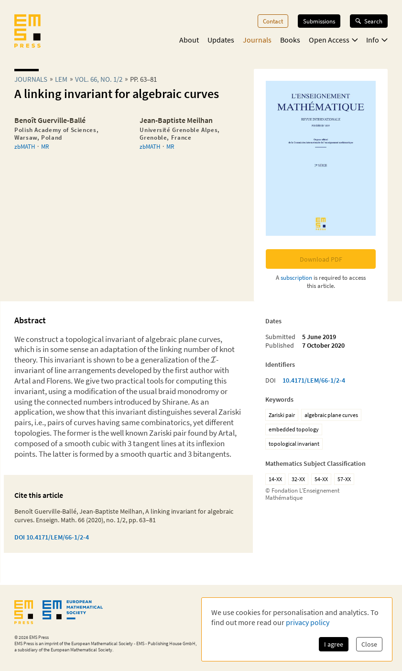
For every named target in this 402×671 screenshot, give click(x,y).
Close (369, 644)
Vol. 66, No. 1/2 (98, 79)
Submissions (319, 21)
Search (368, 21)
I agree (333, 644)
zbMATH (24, 146)
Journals (257, 39)
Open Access (333, 39)
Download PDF (321, 259)
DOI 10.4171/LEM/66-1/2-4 (51, 537)
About (189, 39)
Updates (220, 39)
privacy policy (307, 622)
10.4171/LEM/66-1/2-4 (313, 380)
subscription (296, 277)
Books (290, 39)
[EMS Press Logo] (27, 32)
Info (377, 39)
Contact (273, 21)
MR (45, 146)
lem (61, 79)
